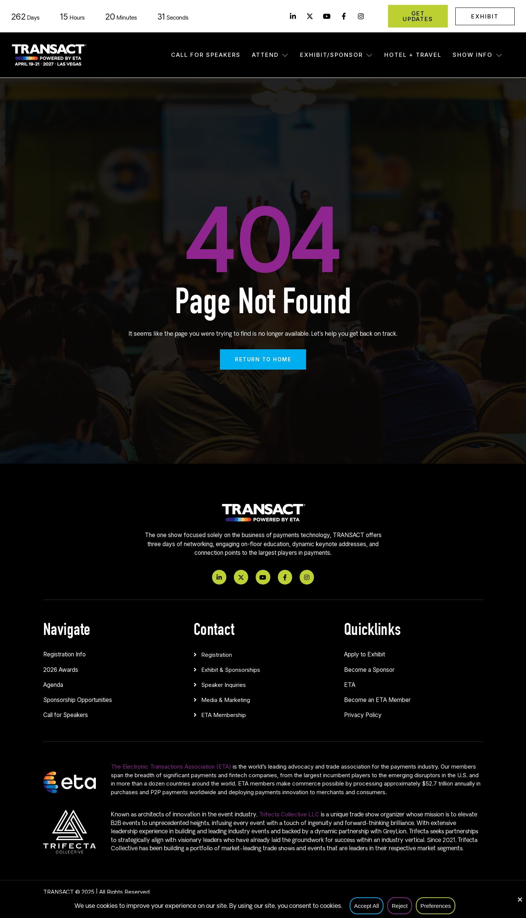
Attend (270, 54)
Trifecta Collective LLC (289, 814)
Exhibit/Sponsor (336, 54)
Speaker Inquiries (223, 684)
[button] (263, 653)
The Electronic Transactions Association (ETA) (171, 766)
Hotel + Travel (412, 54)
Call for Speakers (206, 54)
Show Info (478, 54)
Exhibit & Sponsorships (230, 669)
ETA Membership (223, 715)
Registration (216, 654)
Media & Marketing (225, 699)
